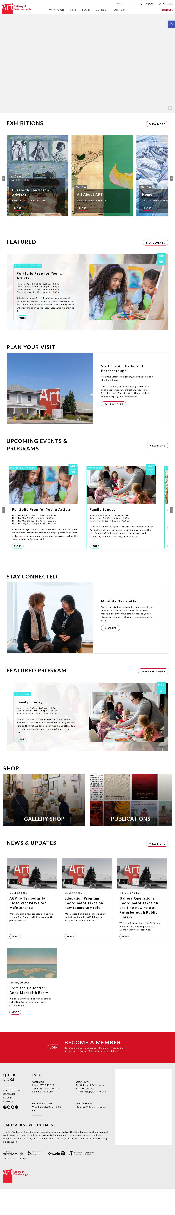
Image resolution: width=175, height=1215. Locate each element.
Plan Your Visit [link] (13, 1116)
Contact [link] (9, 1119)
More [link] (17, 208)
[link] (171, 24)
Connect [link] (102, 9)
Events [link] (8, 1123)
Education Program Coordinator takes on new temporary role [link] (84, 928)
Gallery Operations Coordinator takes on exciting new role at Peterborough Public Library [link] (138, 933)
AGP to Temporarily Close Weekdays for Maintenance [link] (27, 928)
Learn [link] (86, 9)
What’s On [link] (56, 9)
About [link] (150, 3)
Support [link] (120, 9)
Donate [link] (167, 9)
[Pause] (170, 108)
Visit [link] (73, 9)
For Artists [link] (165, 3)
